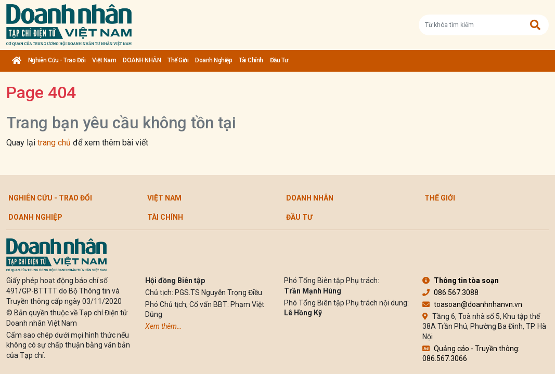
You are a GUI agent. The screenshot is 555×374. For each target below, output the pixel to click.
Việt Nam (104, 60)
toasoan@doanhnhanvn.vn (472, 304)
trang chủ (54, 143)
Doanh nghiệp (213, 60)
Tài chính (251, 60)
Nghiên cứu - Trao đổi (57, 60)
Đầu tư (279, 60)
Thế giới (177, 60)
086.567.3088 (450, 292)
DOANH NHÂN (142, 60)
